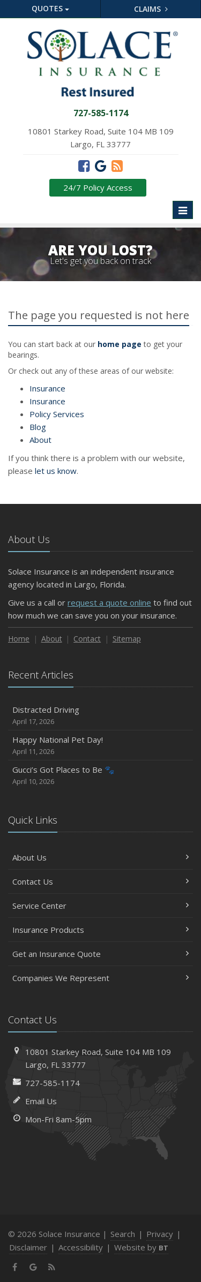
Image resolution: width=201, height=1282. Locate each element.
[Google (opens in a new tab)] (100, 165)
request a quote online (109, 602)
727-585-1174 (52, 1082)
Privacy (159, 1233)
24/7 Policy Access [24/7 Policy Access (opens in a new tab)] (97, 187)
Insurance (47, 388)
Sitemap (127, 639)
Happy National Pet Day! (100, 745)
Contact (87, 639)
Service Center (100, 905)
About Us (100, 857)
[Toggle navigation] (183, 210)
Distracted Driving (100, 715)
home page (120, 344)
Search (122, 1233)
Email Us (41, 1101)
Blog (37, 426)
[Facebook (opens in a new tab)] (84, 165)
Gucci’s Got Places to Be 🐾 (100, 775)
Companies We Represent (100, 977)
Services (56, 414)
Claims (151, 9)
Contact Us (100, 881)
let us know (56, 470)
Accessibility (80, 1247)
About (40, 439)
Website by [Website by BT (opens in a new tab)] (141, 1247)
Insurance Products (100, 929)
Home (18, 639)
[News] (117, 165)
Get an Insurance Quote (100, 953)
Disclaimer (28, 1247)
